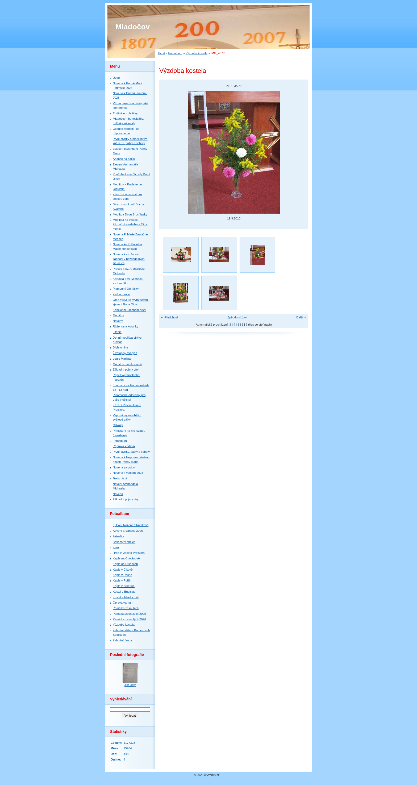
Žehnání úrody (122, 640)
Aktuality (118, 536)
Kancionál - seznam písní (129, 309)
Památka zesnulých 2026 (129, 619)
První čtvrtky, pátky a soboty (131, 451)
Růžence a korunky (125, 326)
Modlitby (118, 315)
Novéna (118, 494)
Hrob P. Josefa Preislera (129, 552)
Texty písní (120, 478)
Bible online (120, 347)
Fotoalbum (175, 53)
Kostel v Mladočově (126, 597)
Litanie (117, 332)
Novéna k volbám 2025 (128, 472)
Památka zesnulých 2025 (129, 613)
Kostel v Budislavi (124, 591)
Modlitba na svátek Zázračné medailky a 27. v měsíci (130, 224)
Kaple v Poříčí (122, 580)
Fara (116, 547)
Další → (301, 317)
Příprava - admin (124, 446)
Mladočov (132, 27)
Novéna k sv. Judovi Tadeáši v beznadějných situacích (128, 259)
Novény (118, 320)
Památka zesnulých (126, 608)
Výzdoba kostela (196, 53)
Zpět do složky (237, 317)
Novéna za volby (124, 467)
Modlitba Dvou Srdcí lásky (130, 214)
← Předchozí (169, 317)
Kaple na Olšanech (125, 564)
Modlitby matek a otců (127, 364)
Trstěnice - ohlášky (125, 113)
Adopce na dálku (124, 158)
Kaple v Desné (122, 574)
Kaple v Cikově (123, 569)
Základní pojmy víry (126, 369)
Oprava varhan (122, 602)
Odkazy (118, 425)
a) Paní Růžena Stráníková (130, 525)
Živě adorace (121, 294)
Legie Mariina (122, 358)
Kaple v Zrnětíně (124, 586)
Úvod (161, 53)
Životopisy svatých (125, 353)
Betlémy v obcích (124, 541)
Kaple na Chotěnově (126, 558)
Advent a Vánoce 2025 (128, 530)
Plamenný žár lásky (126, 288)
